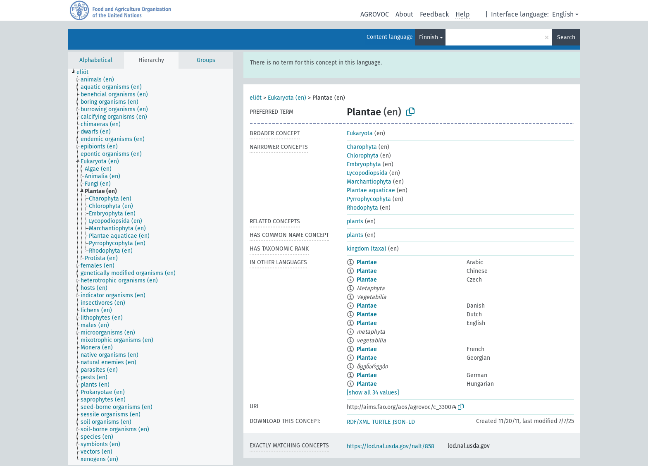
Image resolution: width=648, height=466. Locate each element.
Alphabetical (95, 60)
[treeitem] (86, 72)
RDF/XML (358, 421)
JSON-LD (404, 421)
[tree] (150, 267)
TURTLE (381, 421)
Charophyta (362, 147)
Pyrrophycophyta (369, 199)
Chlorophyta (363, 155)
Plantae (367, 262)
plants (355, 221)
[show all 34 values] (373, 392)
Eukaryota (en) (287, 97)
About (404, 14)
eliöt (256, 97)
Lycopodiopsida (367, 173)
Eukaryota (360, 133)
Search (566, 37)
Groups (206, 60)
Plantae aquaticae (371, 190)
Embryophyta (364, 164)
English (563, 14)
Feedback (434, 14)
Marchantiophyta (369, 181)
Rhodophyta (362, 207)
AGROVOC (374, 14)
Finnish (428, 37)
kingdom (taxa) (366, 248)
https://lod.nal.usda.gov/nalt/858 (390, 446)
